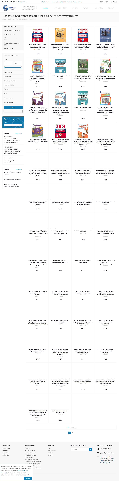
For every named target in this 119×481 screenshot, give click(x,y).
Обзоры (50, 455)
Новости (5, 450)
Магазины (5, 455)
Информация (29, 445)
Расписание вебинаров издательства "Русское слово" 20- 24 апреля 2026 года (12, 140)
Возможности (29, 457)
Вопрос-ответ (52, 450)
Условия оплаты (30, 450)
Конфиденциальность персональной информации (33, 460)
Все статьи (19, 169)
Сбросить (13, 111)
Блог (49, 448)
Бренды (50, 453)
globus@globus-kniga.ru (107, 453)
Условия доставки (30, 453)
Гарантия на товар (30, 455)
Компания (6, 445)
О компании (6, 448)
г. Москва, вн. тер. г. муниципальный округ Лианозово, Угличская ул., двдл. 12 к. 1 (62, 1)
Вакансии (5, 453)
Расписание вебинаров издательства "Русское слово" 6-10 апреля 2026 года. (12, 151)
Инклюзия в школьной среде (12, 179)
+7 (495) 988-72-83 (105, 449)
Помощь (27, 448)
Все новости (18, 133)
